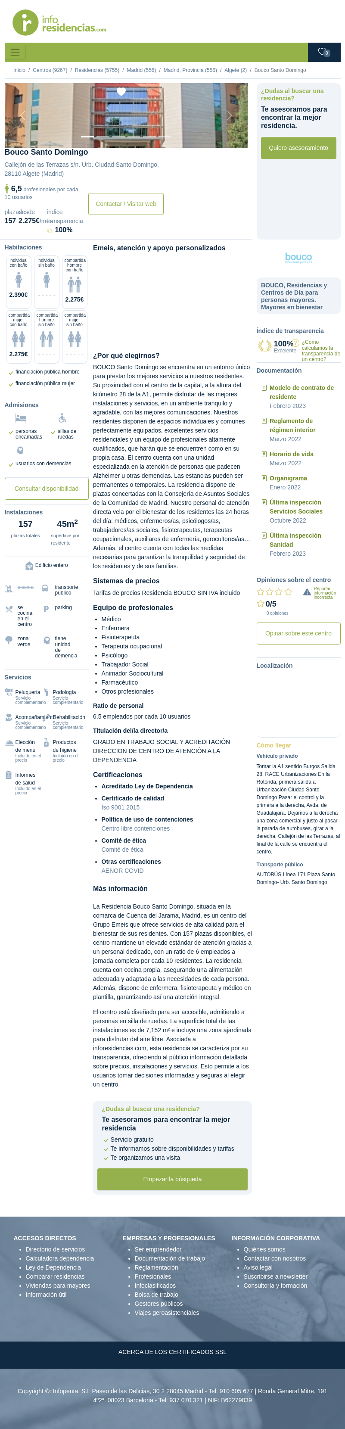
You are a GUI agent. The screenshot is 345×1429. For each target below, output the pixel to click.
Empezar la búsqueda (172, 1179)
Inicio (19, 70)
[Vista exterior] (87, 137)
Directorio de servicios (55, 1249)
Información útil (46, 1294)
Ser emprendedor (158, 1249)
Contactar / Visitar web (126, 203)
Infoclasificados (155, 1285)
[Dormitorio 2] (118, 137)
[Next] (229, 115)
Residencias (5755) (97, 70)
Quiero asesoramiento (298, 147)
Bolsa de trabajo (156, 1294)
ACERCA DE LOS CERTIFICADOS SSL (172, 1351)
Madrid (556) (141, 70)
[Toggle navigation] (15, 52)
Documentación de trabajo (170, 1258)
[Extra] (165, 137)
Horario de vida (292, 454)
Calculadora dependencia (60, 1258)
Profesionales (153, 1276)
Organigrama (288, 478)
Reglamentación (156, 1267)
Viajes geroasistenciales (167, 1312)
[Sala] (133, 137)
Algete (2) (235, 70)
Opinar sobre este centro (298, 633)
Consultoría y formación (276, 1285)
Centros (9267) (50, 70)
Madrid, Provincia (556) (190, 70)
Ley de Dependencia (53, 1267)
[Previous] (23, 115)
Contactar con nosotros (275, 1258)
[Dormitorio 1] (102, 137)
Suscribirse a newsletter (276, 1276)
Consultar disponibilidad (47, 488)
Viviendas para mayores (58, 1285)
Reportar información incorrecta (325, 593)
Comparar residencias (55, 1276)
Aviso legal (258, 1267)
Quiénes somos (265, 1249)
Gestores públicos (159, 1303)
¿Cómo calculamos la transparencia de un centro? (321, 350)
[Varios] (149, 137)
